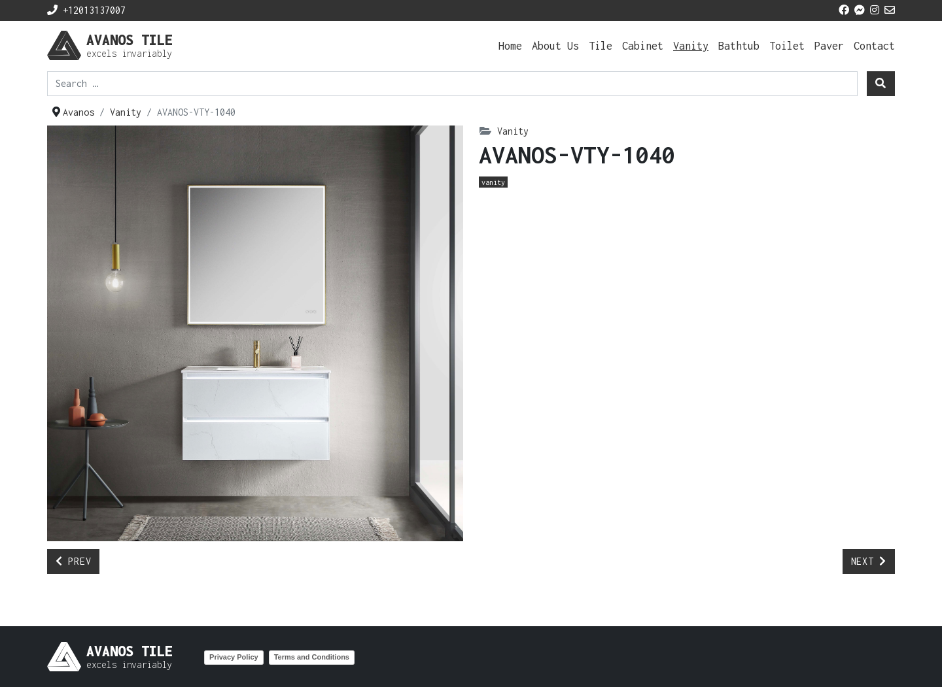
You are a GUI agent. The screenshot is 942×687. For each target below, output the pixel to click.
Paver (829, 45)
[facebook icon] (844, 10)
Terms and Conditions (311, 657)
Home (510, 45)
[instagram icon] (874, 10)
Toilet (787, 45)
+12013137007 (86, 10)
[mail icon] (889, 10)
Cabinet (642, 45)
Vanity (690, 45)
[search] (881, 83)
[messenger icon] (859, 10)
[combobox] (452, 83)
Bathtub (738, 45)
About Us (555, 45)
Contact (874, 45)
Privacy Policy (233, 657)
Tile (600, 45)
